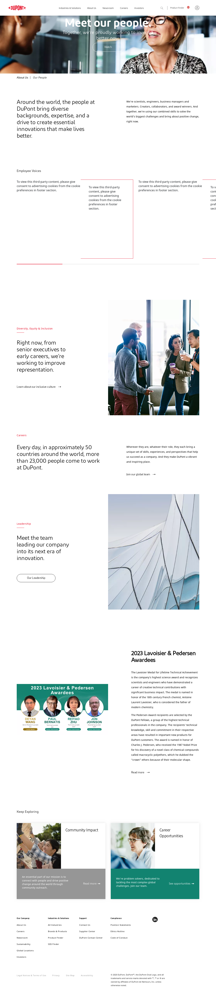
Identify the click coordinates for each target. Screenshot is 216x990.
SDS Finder (53, 944)
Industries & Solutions (70, 8)
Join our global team (138, 474)
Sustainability (23, 944)
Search (166, 8)
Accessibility (87, 975)
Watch (108, 47)
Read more (137, 772)
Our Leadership (36, 578)
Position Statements (121, 925)
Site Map (70, 975)
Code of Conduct (119, 937)
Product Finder (177, 8)
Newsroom (108, 8)
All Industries (55, 925)
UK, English (189, 7)
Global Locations (25, 950)
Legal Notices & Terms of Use (31, 975)
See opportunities (179, 883)
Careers (124, 8)
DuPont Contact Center (91, 937)
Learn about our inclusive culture (36, 387)
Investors (139, 8)
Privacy (56, 975)
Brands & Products (57, 931)
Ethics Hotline (117, 931)
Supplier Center (87, 931)
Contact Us (84, 925)
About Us (91, 8)
